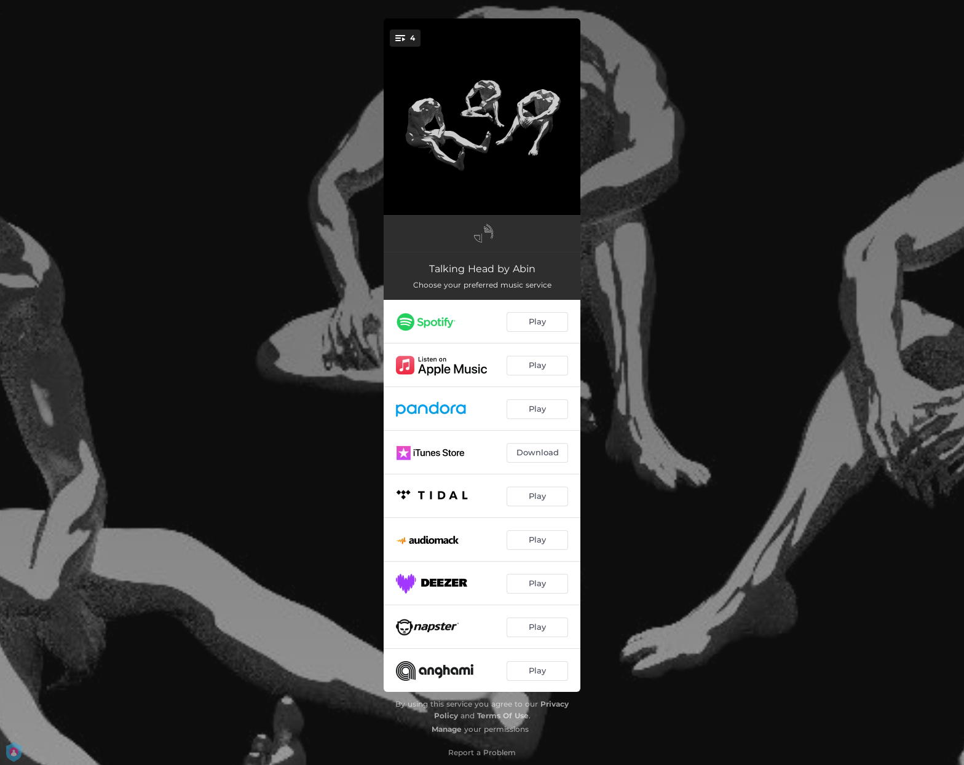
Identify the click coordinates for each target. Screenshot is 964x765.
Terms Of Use (503, 715)
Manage (447, 729)
